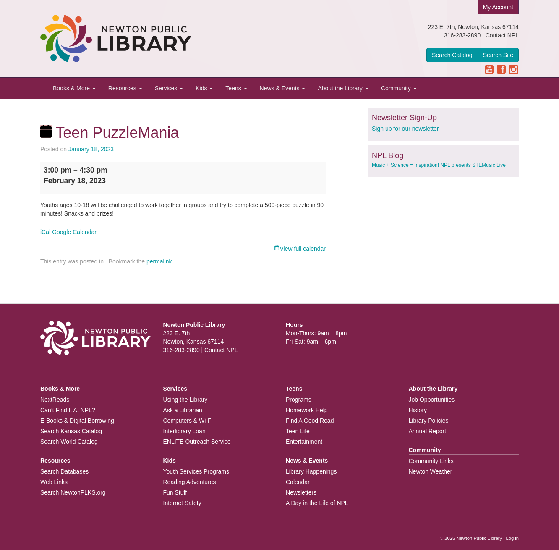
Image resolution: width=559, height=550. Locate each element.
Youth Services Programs (196, 471)
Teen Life (298, 431)
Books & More (74, 88)
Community (399, 88)
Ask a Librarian (182, 410)
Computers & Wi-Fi (188, 420)
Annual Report (428, 431)
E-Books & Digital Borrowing (77, 420)
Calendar (298, 482)
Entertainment (304, 441)
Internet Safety (182, 503)
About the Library (343, 88)
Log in (512, 538)
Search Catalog (452, 55)
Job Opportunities (432, 399)
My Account (498, 7)
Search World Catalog (69, 441)
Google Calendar (74, 232)
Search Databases (64, 471)
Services (169, 88)
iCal (45, 232)
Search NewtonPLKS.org (73, 492)
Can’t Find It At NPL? (67, 410)
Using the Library (185, 399)
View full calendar (303, 248)
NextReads (54, 399)
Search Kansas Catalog (71, 431)
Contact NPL (502, 35)
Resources (125, 88)
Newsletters (301, 492)
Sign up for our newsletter (405, 128)
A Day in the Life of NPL (317, 503)
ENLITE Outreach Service (197, 441)
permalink (159, 261)
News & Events (283, 88)
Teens (236, 88)
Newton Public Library (479, 538)
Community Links (431, 461)
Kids (204, 88)
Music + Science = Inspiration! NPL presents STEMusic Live (439, 165)
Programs (298, 399)
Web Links (54, 482)
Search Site (498, 55)
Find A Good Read (310, 420)
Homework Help (307, 410)
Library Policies (429, 420)
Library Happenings (311, 471)
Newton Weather (430, 471)
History (418, 410)
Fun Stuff (175, 492)
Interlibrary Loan (184, 431)
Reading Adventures (189, 482)
